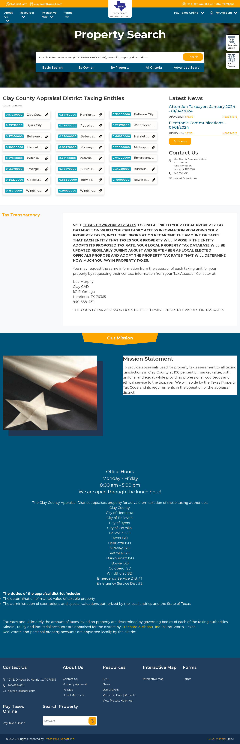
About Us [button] (8, 14)
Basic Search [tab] (52, 67)
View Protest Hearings (117, 700)
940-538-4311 (16, 685)
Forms (187, 679)
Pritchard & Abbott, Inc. (141, 627)
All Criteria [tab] (154, 67)
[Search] (120, 57)
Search (193, 57)
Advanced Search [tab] (187, 67)
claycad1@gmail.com (185, 178)
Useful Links (110, 689)
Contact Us (70, 679)
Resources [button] (27, 12)
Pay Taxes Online (14, 723)
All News (180, 141)
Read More (229, 116)
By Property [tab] (120, 67)
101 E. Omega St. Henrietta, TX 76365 (32, 679)
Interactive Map (153, 679)
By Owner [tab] (86, 67)
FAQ (106, 679)
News (189, 116)
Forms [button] (68, 12)
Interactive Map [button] (49, 14)
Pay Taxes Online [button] (186, 12)
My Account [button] (224, 12)
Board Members (73, 695)
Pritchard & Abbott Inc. (60, 739)
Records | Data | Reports (119, 695)
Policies (68, 689)
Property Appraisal (75, 684)
